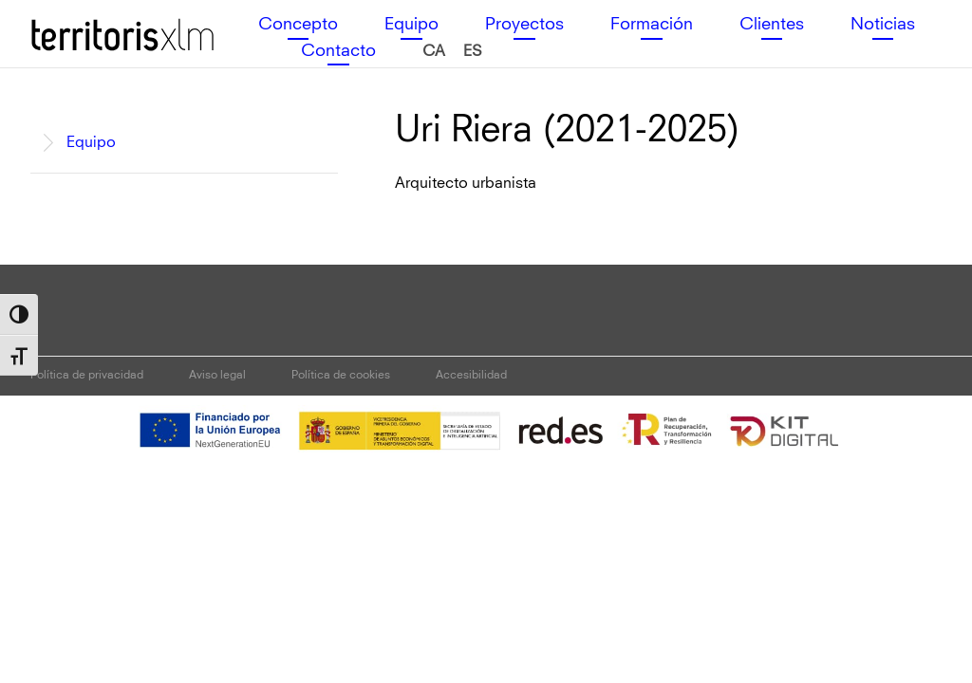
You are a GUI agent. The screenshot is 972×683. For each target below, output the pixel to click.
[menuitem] (433, 52)
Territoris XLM (78, 18)
